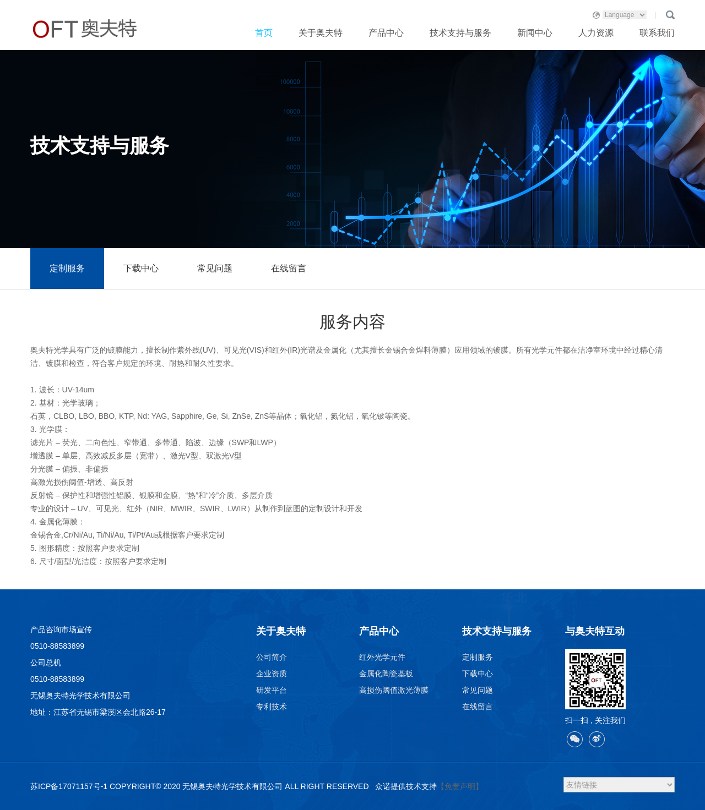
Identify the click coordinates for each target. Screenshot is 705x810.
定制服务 (67, 268)
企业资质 (271, 673)
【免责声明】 (460, 786)
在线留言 (288, 268)
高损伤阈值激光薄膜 (394, 690)
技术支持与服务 (460, 32)
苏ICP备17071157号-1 (68, 786)
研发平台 (271, 690)
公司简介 (271, 657)
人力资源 (596, 32)
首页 (264, 32)
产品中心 (386, 32)
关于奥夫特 (321, 32)
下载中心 (141, 268)
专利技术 (271, 706)
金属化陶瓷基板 (386, 673)
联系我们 (657, 32)
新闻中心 (534, 32)
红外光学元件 (382, 657)
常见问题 (214, 268)
